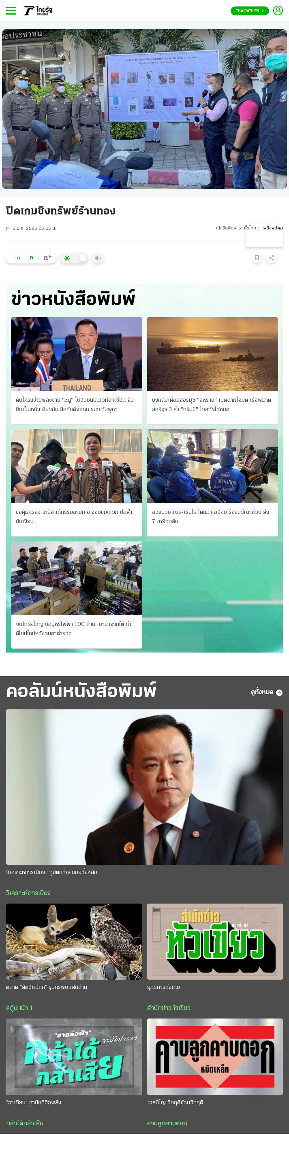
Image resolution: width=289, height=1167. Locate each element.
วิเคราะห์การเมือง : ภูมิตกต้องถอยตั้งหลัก (51, 873)
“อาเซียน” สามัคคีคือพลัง (33, 1103)
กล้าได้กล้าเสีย (24, 1123)
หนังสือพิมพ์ (225, 228)
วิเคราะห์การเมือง (28, 893)
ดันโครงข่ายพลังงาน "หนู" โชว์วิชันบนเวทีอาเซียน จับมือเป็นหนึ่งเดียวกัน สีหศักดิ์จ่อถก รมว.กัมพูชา (75, 405)
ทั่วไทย (250, 228)
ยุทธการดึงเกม (163, 988)
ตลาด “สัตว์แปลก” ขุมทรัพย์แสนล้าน (46, 988)
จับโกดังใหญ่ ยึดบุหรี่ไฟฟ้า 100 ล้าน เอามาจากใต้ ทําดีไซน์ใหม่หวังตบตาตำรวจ (73, 629)
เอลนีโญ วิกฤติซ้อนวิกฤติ (175, 1103)
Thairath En (250, 11)
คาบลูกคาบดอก (167, 1123)
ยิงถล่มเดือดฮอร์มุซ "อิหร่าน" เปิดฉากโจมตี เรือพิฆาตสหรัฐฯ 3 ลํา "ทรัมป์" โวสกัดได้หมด (211, 405)
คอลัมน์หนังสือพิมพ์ (81, 692)
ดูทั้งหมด (267, 692)
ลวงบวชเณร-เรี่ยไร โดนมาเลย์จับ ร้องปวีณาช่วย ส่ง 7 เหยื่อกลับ (210, 517)
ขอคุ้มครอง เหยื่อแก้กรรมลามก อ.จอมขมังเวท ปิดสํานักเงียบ (74, 517)
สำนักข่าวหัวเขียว (169, 1008)
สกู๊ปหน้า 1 (19, 1008)
